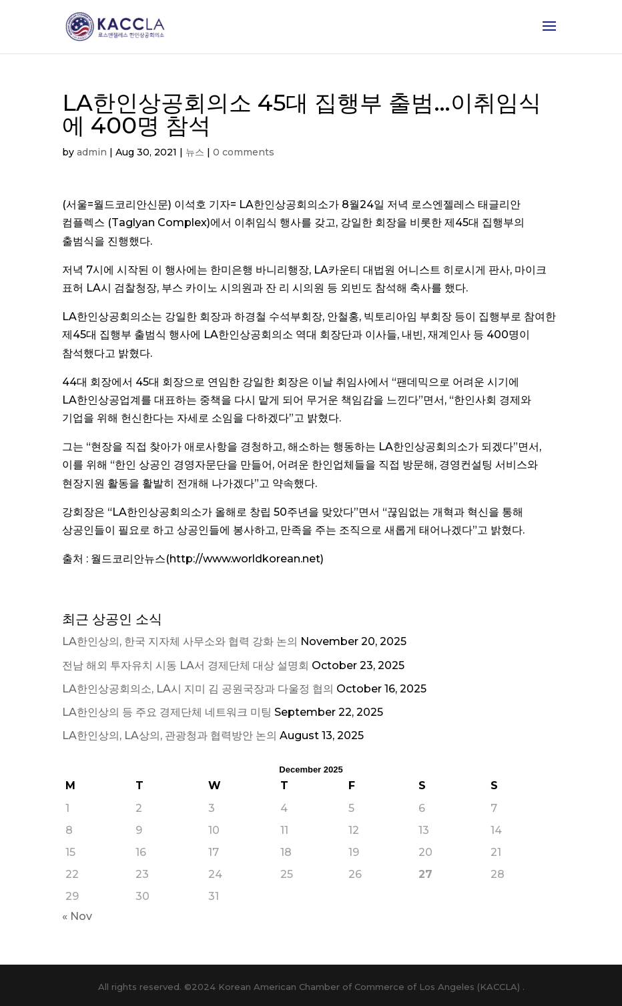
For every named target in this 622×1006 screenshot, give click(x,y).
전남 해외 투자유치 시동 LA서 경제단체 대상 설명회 (185, 665)
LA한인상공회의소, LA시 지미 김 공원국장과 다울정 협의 (198, 688)
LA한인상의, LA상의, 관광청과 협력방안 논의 (169, 735)
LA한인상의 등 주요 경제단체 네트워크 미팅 (167, 712)
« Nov (77, 916)
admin (92, 152)
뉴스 (195, 152)
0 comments (243, 152)
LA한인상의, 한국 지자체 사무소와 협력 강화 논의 (180, 641)
